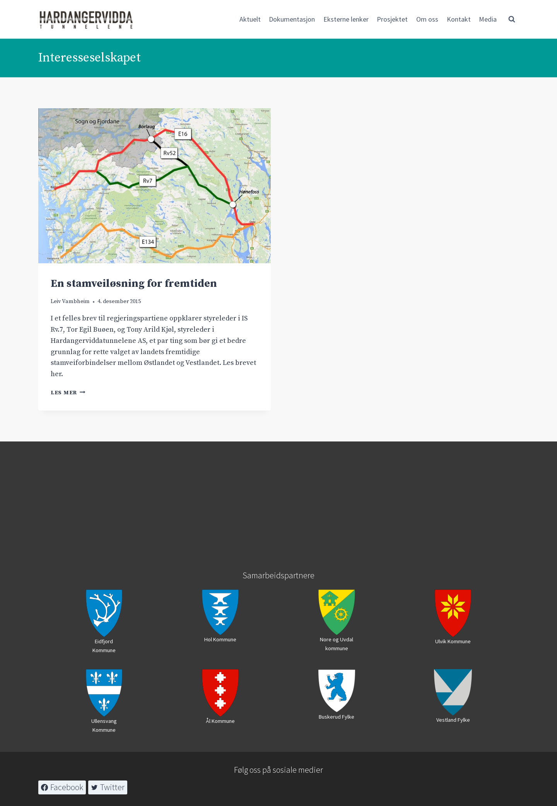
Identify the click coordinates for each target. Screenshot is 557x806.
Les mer (68, 392)
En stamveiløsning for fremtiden (134, 283)
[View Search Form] (512, 19)
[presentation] (154, 185)
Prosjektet (392, 19)
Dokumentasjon (292, 19)
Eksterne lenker (346, 19)
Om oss (427, 19)
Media (488, 19)
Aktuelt (250, 19)
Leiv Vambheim (70, 301)
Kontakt (459, 19)
